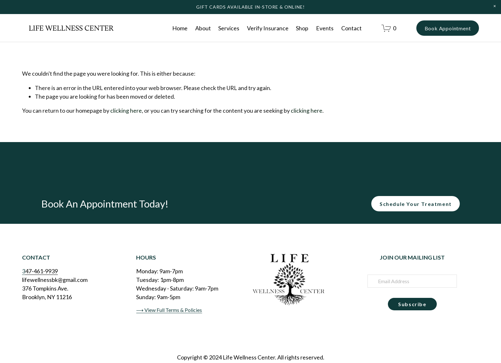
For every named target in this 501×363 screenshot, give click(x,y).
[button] (494, 6)
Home (180, 28)
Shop (302, 28)
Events (325, 28)
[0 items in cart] (389, 28)
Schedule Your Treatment (416, 204)
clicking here (126, 110)
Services (228, 28)
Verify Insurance (268, 28)
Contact (351, 28)
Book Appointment (448, 28)
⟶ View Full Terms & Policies (169, 310)
